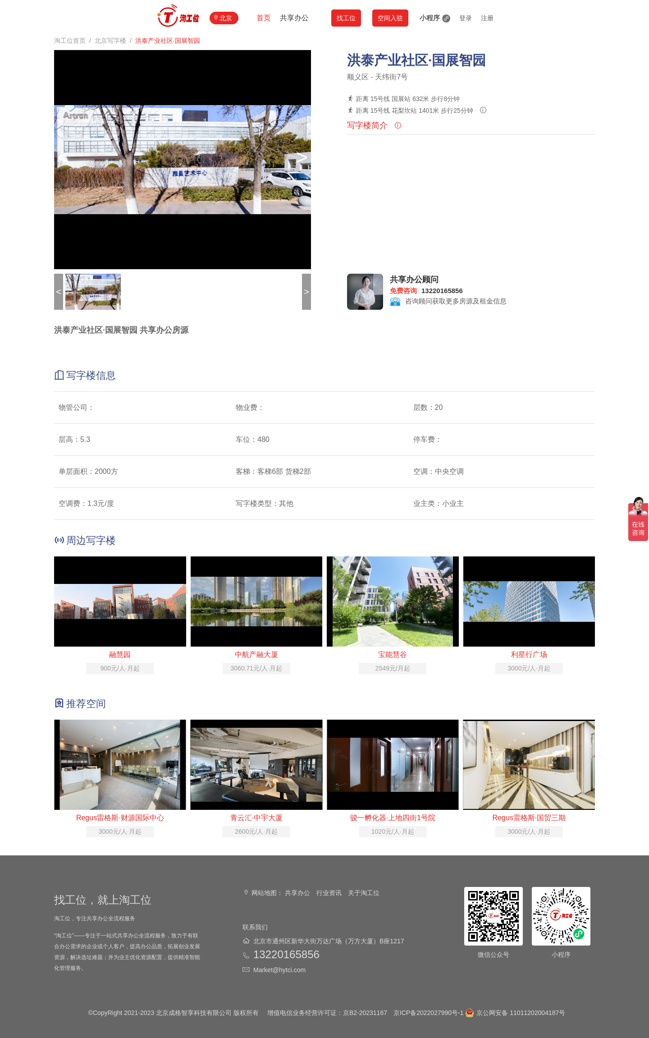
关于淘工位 (363, 892)
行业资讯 (329, 892)
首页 (263, 18)
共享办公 (294, 18)
